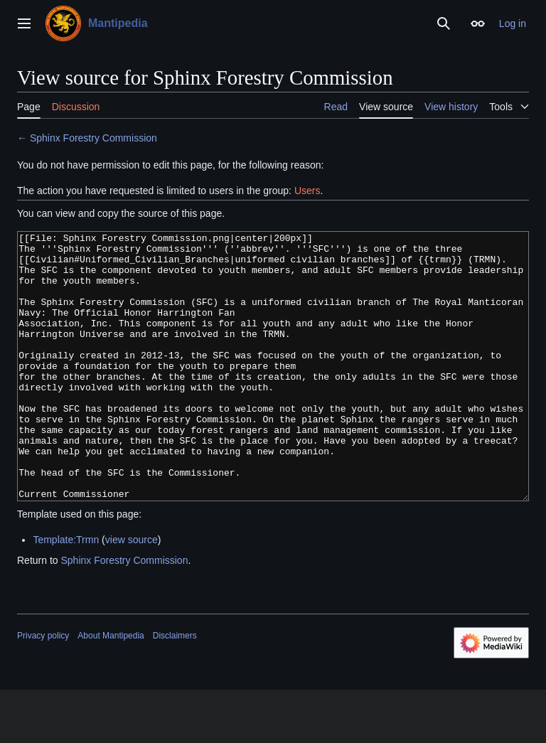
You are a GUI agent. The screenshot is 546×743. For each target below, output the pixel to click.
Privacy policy (43, 689)
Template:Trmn (66, 593)
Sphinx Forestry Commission (93, 138)
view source (131, 593)
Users (307, 190)
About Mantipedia (110, 689)
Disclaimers (175, 689)
